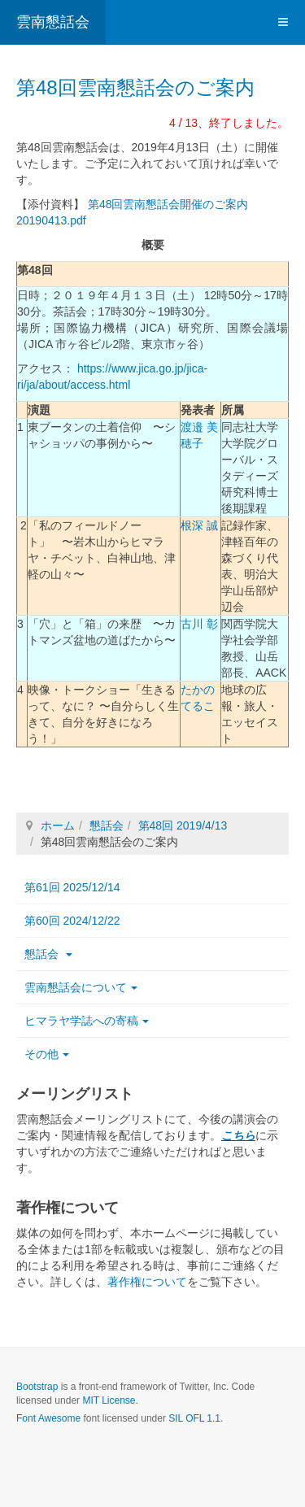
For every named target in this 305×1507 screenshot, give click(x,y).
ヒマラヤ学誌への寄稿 (86, 1020)
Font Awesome (48, 1418)
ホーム (58, 825)
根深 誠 (199, 525)
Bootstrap (37, 1386)
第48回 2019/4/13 (183, 825)
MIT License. (109, 1400)
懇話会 (106, 825)
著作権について (147, 1281)
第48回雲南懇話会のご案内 (135, 87)
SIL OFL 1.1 (194, 1418)
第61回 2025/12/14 (72, 887)
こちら (238, 1135)
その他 (46, 1054)
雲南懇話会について (80, 987)
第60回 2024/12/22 (72, 920)
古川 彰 (199, 623)
